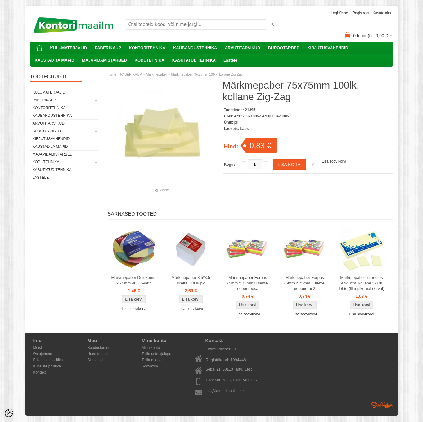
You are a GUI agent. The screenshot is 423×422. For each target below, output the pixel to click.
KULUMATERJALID (68, 48)
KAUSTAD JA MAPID (54, 60)
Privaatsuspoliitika (48, 360)
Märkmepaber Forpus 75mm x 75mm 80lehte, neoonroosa (248, 283)
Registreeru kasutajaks (371, 13)
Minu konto (151, 347)
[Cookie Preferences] (8, 413)
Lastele (230, 60)
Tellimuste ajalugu (156, 354)
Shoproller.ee (382, 405)
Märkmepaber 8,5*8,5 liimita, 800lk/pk (190, 280)
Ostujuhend (42, 354)
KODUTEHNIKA (149, 60)
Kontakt (39, 372)
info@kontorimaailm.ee (225, 391)
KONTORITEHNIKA (147, 48)
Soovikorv (150, 366)
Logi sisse (339, 13)
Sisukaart (95, 360)
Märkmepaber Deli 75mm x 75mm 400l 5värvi (134, 280)
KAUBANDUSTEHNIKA (195, 48)
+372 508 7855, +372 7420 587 (232, 380)
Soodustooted (99, 347)
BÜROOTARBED (284, 48)
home (112, 74)
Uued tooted (98, 354)
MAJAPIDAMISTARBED (104, 60)
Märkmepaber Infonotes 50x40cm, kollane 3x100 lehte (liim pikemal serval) (362, 283)
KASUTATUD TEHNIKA (194, 60)
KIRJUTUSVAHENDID (327, 48)
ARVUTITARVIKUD (242, 48)
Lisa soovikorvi (334, 161)
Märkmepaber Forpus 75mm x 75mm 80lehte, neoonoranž (305, 283)
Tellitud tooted (153, 360)
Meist (37, 347)
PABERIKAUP (108, 48)
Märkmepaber (156, 74)
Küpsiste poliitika (47, 366)
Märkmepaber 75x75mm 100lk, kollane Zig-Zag (207, 74)
